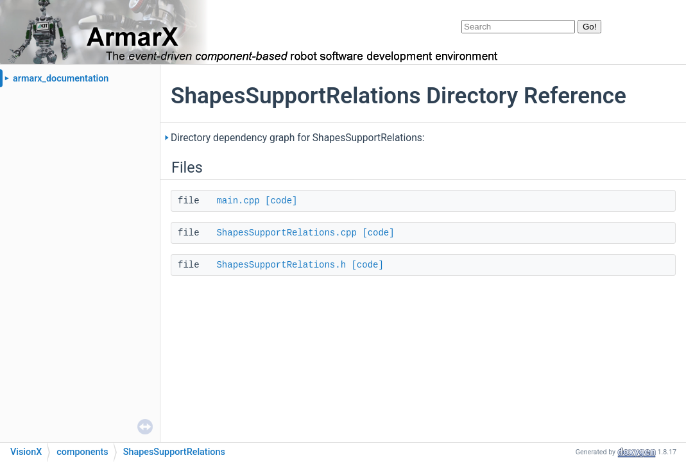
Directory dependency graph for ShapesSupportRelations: (298, 138)
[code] (281, 201)
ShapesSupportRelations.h (281, 265)
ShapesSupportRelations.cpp (286, 233)
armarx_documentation (60, 78)
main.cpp (237, 201)
